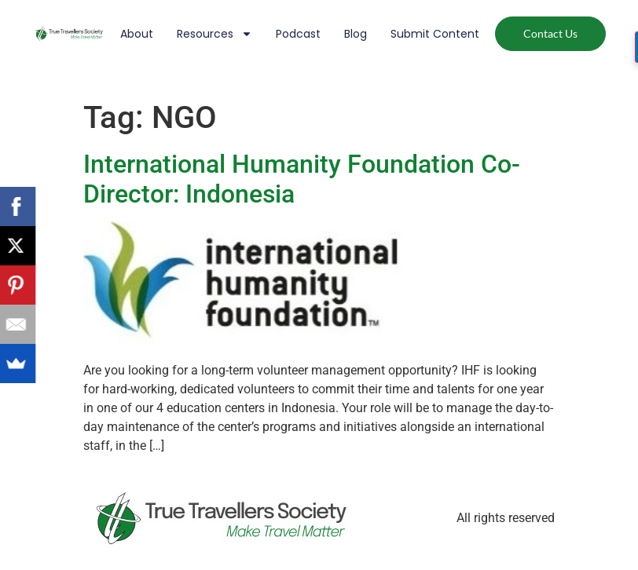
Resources (214, 33)
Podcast (298, 34)
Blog (355, 34)
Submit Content (434, 34)
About (136, 34)
